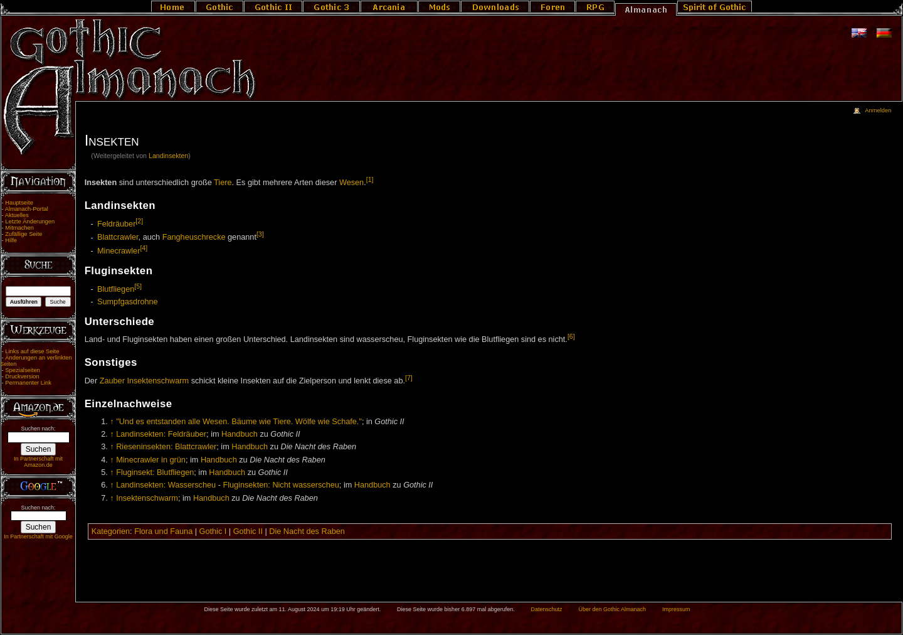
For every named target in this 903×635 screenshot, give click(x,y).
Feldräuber (116, 224)
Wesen (351, 182)
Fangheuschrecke (194, 237)
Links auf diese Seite (32, 351)
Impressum (676, 609)
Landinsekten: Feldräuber (161, 434)
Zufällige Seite (23, 234)
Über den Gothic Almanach (613, 609)
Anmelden (878, 110)
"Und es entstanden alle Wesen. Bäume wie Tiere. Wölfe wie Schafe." (239, 421)
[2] (139, 221)
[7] (409, 378)
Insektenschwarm (158, 380)
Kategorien (111, 531)
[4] (143, 248)
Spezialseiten (22, 370)
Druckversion (22, 376)
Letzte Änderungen (30, 221)
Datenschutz (546, 609)
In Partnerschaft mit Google (38, 536)
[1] (370, 179)
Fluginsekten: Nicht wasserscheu (281, 485)
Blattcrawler (118, 237)
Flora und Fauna (163, 531)
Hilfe (11, 240)
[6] (571, 336)
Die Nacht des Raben (307, 531)
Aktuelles (17, 215)
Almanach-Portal (26, 209)
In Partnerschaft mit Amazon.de (38, 462)
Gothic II (248, 531)
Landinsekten (168, 155)
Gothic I (213, 531)
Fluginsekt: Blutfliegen (155, 472)
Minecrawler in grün (151, 460)
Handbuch (239, 434)
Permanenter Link (28, 383)
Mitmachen (19, 228)
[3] (260, 234)
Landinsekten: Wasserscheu (166, 485)
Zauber (112, 380)
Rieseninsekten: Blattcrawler (166, 446)
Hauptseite (19, 203)
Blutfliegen (115, 289)
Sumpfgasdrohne (127, 301)
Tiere (222, 182)
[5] (138, 286)
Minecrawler (118, 251)
